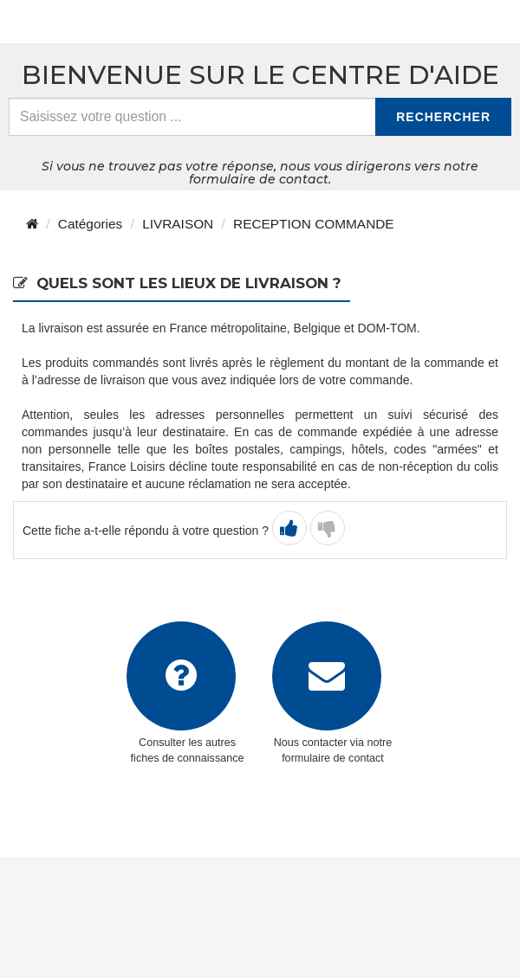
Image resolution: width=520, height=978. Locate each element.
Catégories (90, 223)
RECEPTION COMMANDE (313, 223)
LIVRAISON (177, 223)
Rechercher (443, 117)
